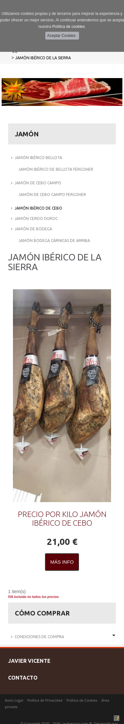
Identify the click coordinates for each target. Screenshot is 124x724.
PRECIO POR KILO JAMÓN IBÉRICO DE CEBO (62, 518)
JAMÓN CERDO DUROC (36, 218)
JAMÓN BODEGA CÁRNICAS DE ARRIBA (54, 240)
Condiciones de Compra (39, 637)
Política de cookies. (68, 26)
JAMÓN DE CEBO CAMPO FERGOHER (52, 194)
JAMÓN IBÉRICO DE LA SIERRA (43, 58)
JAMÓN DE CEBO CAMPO (38, 183)
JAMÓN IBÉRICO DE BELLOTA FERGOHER (55, 169)
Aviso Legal (14, 700)
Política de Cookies (81, 700)
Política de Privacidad (44, 700)
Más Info (62, 562)
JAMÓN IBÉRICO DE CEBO (38, 208)
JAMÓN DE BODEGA (33, 229)
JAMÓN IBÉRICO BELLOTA (38, 157)
